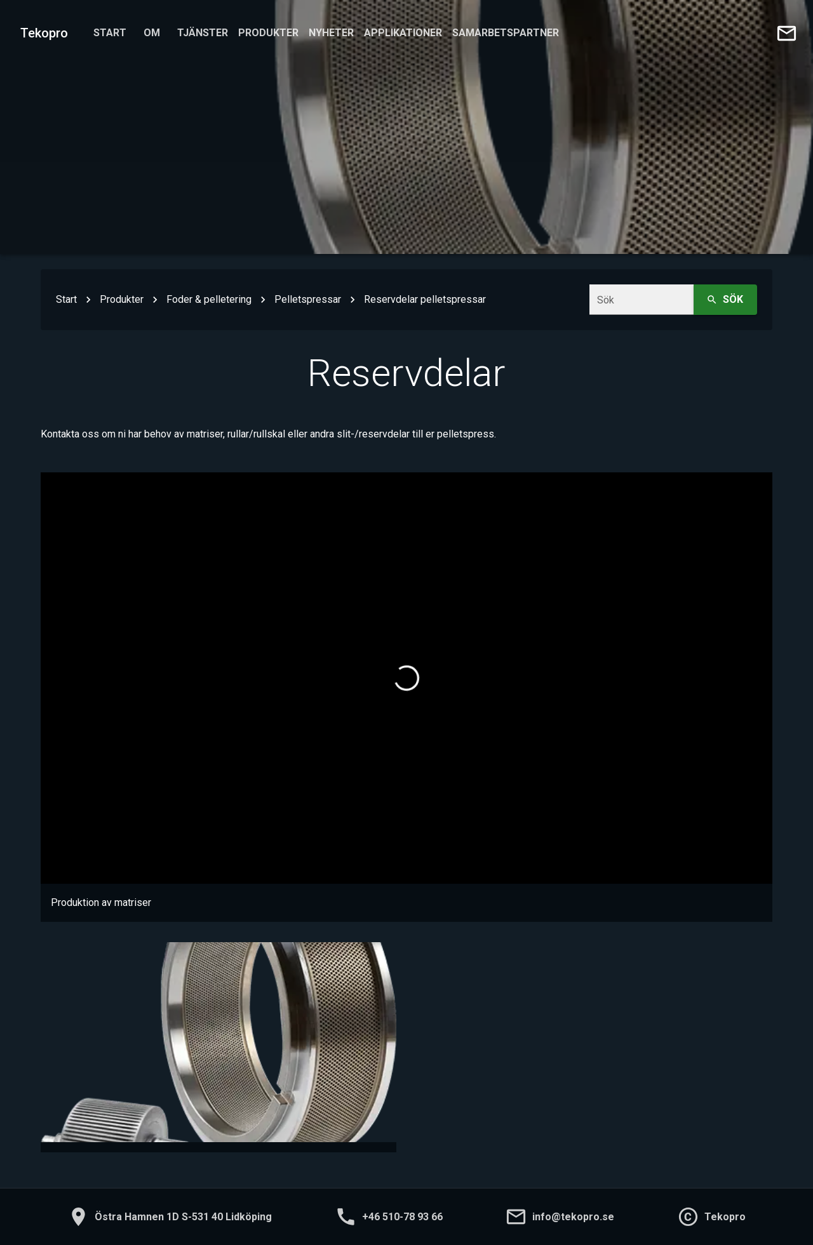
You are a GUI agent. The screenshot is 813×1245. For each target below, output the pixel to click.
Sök (726, 299)
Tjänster (202, 33)
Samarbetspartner (505, 33)
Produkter (268, 33)
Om (151, 33)
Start (109, 33)
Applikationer (403, 33)
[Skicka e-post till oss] (786, 33)
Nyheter (331, 33)
